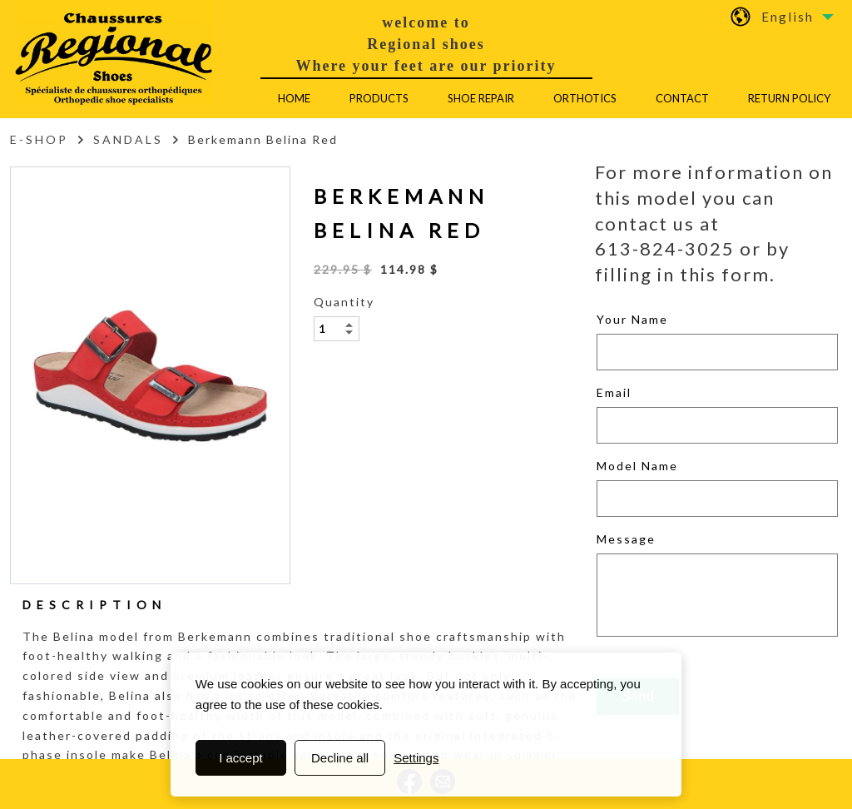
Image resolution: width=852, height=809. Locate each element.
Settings (416, 758)
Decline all (340, 758)
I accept (241, 758)
